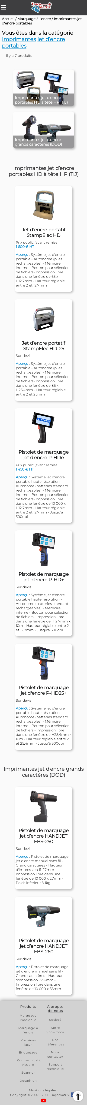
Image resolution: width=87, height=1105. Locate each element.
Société (55, 1019)
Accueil (8, 19)
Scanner (28, 1072)
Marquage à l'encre (34, 19)
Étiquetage (28, 1052)
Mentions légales (43, 1090)
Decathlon (28, 1080)
